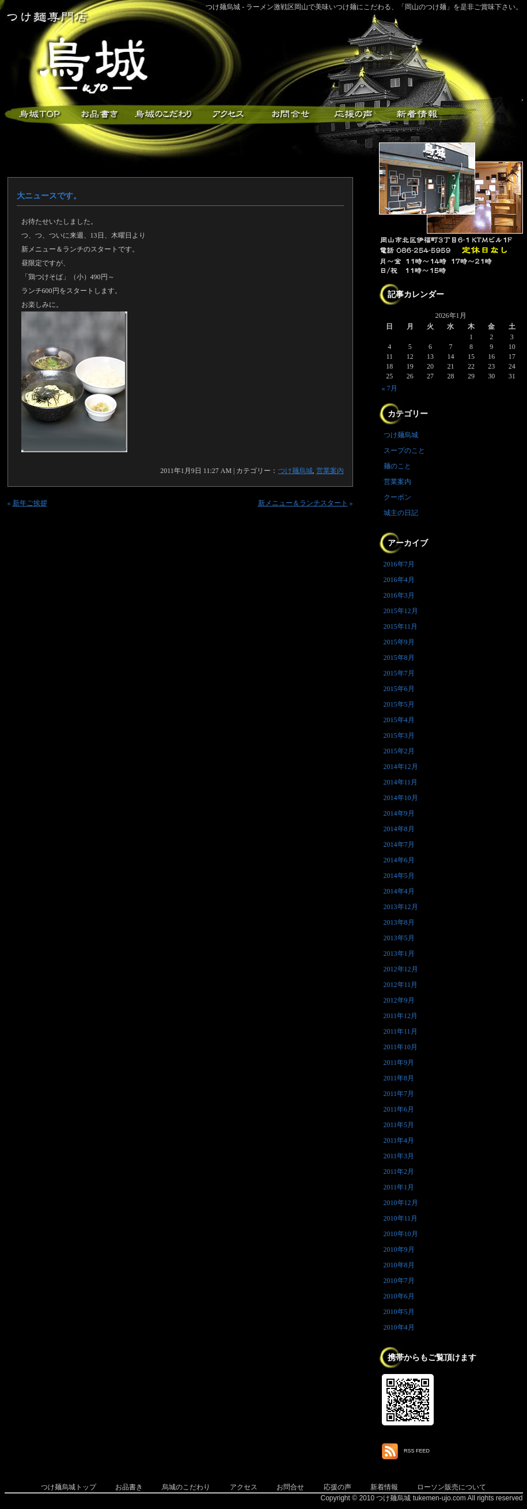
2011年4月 (399, 1140)
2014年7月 (399, 844)
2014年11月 (401, 782)
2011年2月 (399, 1172)
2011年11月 (401, 1031)
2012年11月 (401, 985)
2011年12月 (401, 1016)
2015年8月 (399, 658)
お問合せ (290, 1487)
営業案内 (330, 471)
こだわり (163, 114)
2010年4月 (399, 1327)
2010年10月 (401, 1234)
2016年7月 (399, 564)
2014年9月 (399, 813)
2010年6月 (399, 1296)
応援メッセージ (353, 114)
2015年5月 (399, 704)
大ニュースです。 (49, 196)
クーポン (397, 497)
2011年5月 (399, 1125)
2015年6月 (399, 689)
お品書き (99, 114)
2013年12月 (401, 907)
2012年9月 (399, 1000)
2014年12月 (401, 767)
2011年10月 (401, 1047)
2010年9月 (399, 1249)
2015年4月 (399, 720)
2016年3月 (399, 595)
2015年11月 (401, 626)
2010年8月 (399, 1265)
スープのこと (404, 450)
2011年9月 (399, 1062)
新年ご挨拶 (30, 503)
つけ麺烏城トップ (68, 1487)
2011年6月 (399, 1109)
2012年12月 (401, 969)
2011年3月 (399, 1156)
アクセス (226, 114)
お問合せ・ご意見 (289, 114)
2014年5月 (399, 876)
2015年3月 (399, 735)
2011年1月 (399, 1187)
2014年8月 (399, 829)
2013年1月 (399, 953)
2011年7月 (399, 1094)
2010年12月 (401, 1203)
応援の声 (337, 1487)
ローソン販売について (451, 1487)
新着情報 (416, 114)
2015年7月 (399, 673)
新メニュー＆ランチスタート (303, 503)
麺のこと (397, 466)
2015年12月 (401, 611)
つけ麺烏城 (36, 114)
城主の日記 (401, 513)
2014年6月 (399, 860)
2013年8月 (399, 922)
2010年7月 (399, 1281)
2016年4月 (399, 580)
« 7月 (389, 388)
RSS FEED (417, 1451)
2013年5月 (399, 938)
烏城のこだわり (186, 1487)
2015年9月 (399, 642)
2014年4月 (399, 891)
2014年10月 (401, 798)
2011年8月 (399, 1078)
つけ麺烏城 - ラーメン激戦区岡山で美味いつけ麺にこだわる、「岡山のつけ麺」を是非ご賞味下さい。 (364, 7)
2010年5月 (399, 1312)
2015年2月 (399, 751)
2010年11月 (401, 1218)
